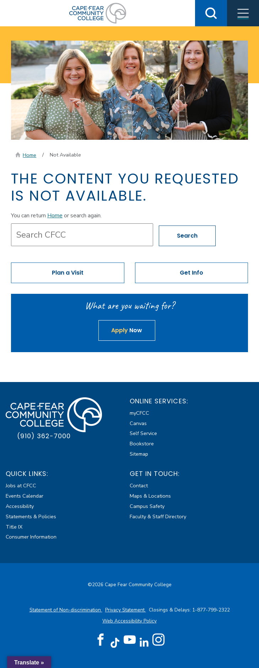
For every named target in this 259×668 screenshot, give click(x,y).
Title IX (14, 526)
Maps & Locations (150, 495)
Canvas (138, 423)
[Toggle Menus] (243, 13)
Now (126, 330)
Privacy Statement (125, 609)
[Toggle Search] (211, 13)
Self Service (143, 433)
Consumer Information (31, 536)
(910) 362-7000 (44, 435)
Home (29, 155)
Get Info (191, 273)
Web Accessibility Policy (129, 620)
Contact (139, 485)
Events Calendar (24, 495)
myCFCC (139, 413)
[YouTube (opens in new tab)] (130, 640)
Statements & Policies (31, 516)
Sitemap (139, 453)
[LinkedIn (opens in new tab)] (144, 642)
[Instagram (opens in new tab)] (158, 640)
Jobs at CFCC (21, 485)
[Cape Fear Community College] (97, 13)
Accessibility (20, 506)
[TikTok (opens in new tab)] (115, 642)
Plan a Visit (67, 273)
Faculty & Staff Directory (158, 516)
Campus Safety (147, 506)
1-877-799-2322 (211, 609)
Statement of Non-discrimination (65, 609)
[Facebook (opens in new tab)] (101, 640)
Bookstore (142, 443)
